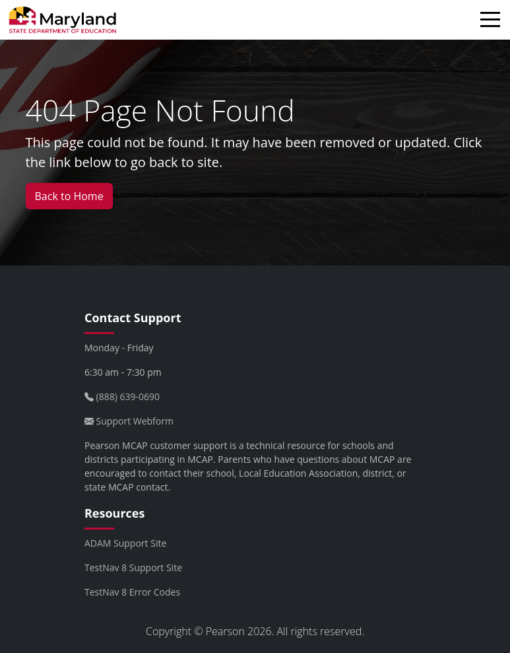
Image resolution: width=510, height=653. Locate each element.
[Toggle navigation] (493, 21)
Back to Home (69, 196)
